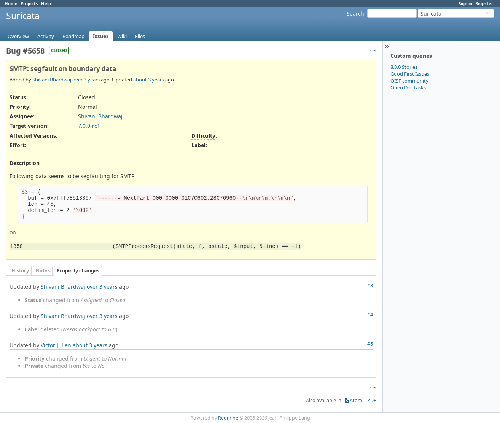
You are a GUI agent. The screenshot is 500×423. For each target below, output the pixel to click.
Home (11, 3)
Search (355, 13)
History (20, 270)
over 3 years (86, 79)
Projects (29, 3)
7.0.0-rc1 (89, 125)
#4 (370, 315)
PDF (371, 400)
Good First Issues (409, 73)
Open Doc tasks (408, 87)
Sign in (465, 3)
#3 (370, 285)
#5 (370, 344)
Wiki (122, 36)
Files (140, 36)
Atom (356, 400)
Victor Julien (56, 345)
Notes (43, 270)
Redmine (228, 418)
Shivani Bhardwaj (51, 79)
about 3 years (148, 79)
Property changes (78, 270)
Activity (45, 36)
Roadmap (73, 36)
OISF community (409, 80)
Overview (18, 36)
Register (484, 3)
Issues (101, 36)
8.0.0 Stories (403, 67)
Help (46, 3)
